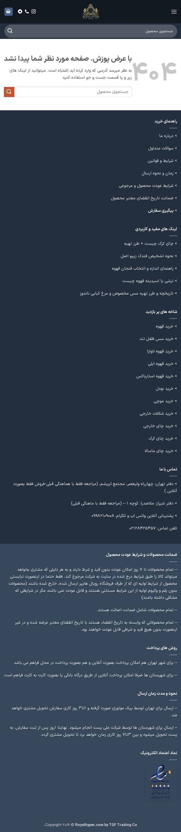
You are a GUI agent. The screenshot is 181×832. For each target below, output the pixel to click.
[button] (174, 11)
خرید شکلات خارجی (156, 414)
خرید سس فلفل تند (156, 339)
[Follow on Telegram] (20, 11)
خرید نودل (164, 389)
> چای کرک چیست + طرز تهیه (150, 244)
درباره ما (166, 136)
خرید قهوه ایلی (160, 364)
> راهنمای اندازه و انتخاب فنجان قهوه (144, 268)
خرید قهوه (164, 326)
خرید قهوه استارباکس (154, 376)
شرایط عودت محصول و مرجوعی (146, 186)
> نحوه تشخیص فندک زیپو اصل (149, 256)
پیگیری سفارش (160, 211)
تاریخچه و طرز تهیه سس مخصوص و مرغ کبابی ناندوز (126, 293)
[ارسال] (10, 31)
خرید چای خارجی (158, 426)
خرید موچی (163, 401)
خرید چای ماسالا (159, 451)
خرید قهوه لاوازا (160, 351)
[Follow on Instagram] (33, 11)
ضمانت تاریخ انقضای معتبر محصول (142, 198)
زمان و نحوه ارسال (157, 173)
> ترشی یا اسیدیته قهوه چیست (149, 281)
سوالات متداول (160, 148)
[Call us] (27, 11)
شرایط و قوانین (160, 161)
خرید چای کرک (160, 438)
